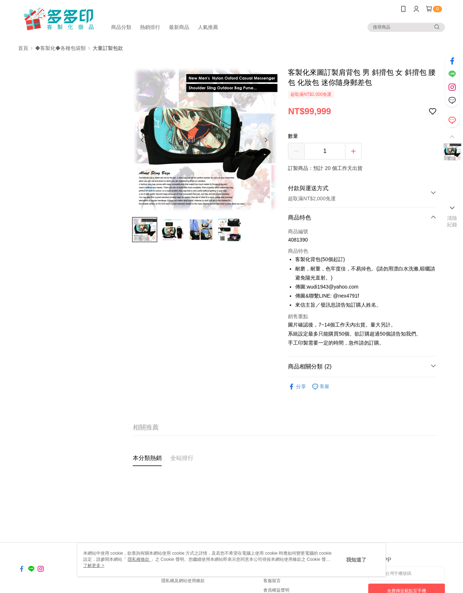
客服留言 (272, 580)
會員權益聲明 (276, 590)
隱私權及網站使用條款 (183, 580)
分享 (297, 387)
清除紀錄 (452, 221)
